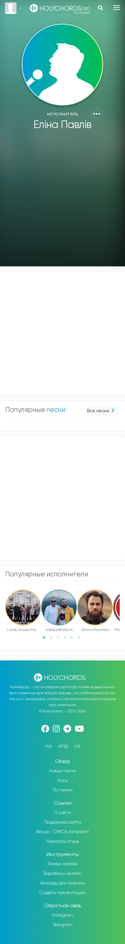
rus (48, 745)
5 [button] (74, 639)
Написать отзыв (62, 841)
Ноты (62, 780)
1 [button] (46, 639)
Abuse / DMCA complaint (62, 832)
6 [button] (81, 639)
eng (63, 745)
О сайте (62, 812)
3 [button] (60, 639)
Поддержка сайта (62, 822)
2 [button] (53, 639)
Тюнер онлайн (62, 864)
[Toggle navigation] (116, 7)
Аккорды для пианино (62, 883)
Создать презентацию (62, 892)
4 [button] (67, 639)
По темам (63, 790)
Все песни (101, 411)
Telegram (63, 924)
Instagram (62, 915)
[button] (97, 114)
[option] (23, 612)
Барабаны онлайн (62, 873)
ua (77, 745)
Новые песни (62, 771)
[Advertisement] (62, 201)
